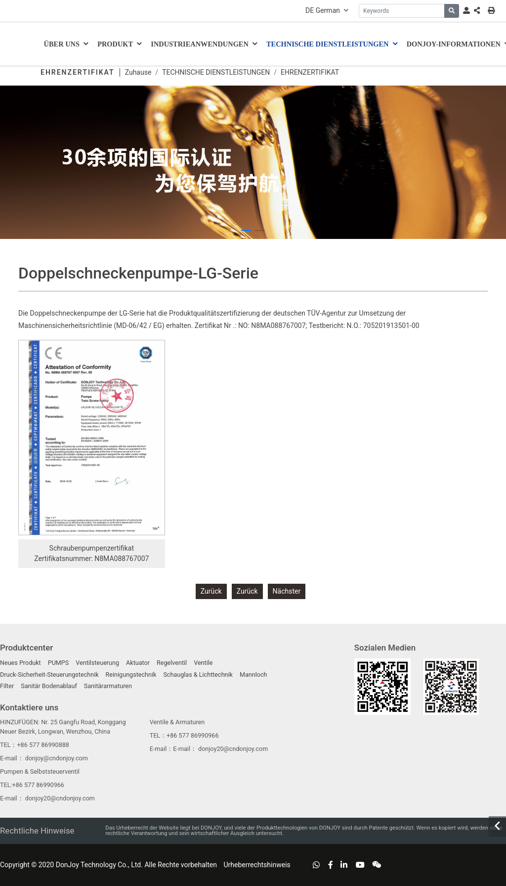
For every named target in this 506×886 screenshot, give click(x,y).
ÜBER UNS (62, 44)
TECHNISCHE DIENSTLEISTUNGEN (327, 44)
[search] (451, 11)
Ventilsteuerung (97, 662)
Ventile (203, 662)
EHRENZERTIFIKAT (310, 72)
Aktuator (138, 662)
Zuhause (138, 72)
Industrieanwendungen (200, 44)
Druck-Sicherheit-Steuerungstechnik (49, 674)
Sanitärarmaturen (108, 686)
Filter (7, 686)
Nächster (287, 591)
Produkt (115, 44)
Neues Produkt (20, 662)
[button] (246, 230)
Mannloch (253, 674)
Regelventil (172, 662)
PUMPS (58, 662)
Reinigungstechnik (131, 674)
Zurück (211, 591)
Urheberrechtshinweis (256, 865)
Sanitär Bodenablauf (49, 686)
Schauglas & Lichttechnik (198, 674)
